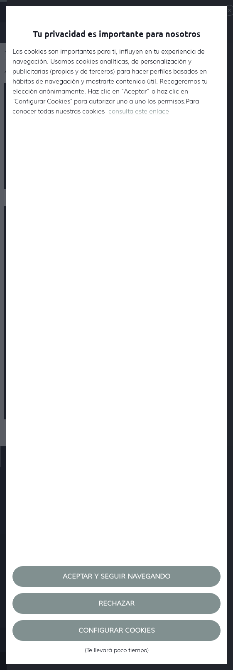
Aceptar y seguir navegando (116, 576)
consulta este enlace (138, 111)
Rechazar (116, 603)
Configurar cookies (116, 633)
